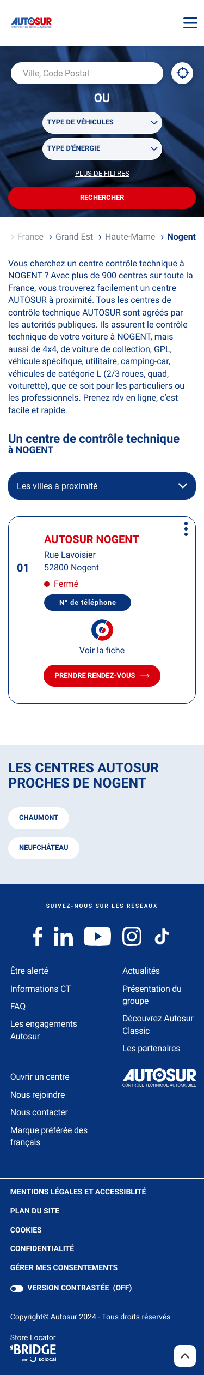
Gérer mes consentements (64, 1268)
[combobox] (87, 73)
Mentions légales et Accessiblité (78, 1192)
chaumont (38, 818)
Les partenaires (151, 1048)
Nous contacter (39, 1112)
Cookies (26, 1230)
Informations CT (40, 989)
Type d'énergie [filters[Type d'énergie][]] (74, 149)
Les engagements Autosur (43, 1030)
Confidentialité (42, 1249)
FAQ (18, 1006)
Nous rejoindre (37, 1095)
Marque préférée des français (49, 1136)
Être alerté (29, 971)
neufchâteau (44, 848)
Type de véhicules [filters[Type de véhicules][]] (80, 122)
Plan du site (34, 1211)
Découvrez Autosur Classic (157, 1024)
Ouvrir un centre (40, 1077)
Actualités (141, 971)
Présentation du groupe (152, 995)
